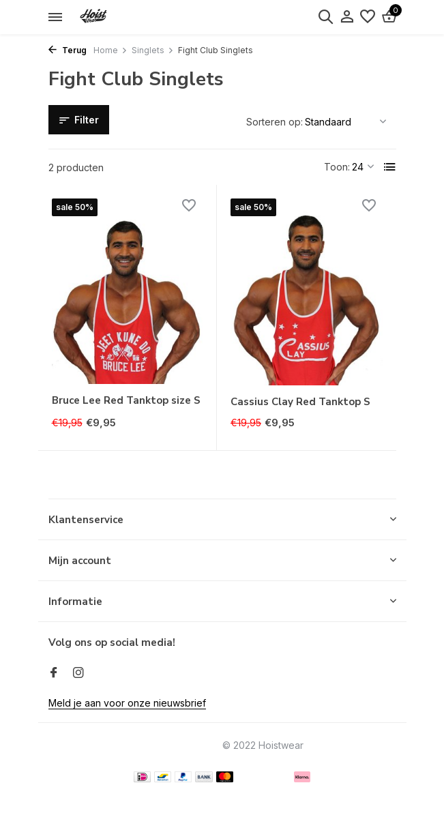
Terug (67, 50)
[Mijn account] (346, 17)
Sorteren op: (274, 122)
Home (110, 50)
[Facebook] (53, 673)
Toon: (337, 167)
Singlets (153, 50)
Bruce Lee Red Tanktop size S (126, 400)
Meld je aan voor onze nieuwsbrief (127, 703)
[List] (390, 167)
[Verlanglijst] (367, 17)
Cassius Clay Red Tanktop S (300, 402)
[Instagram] (78, 673)
